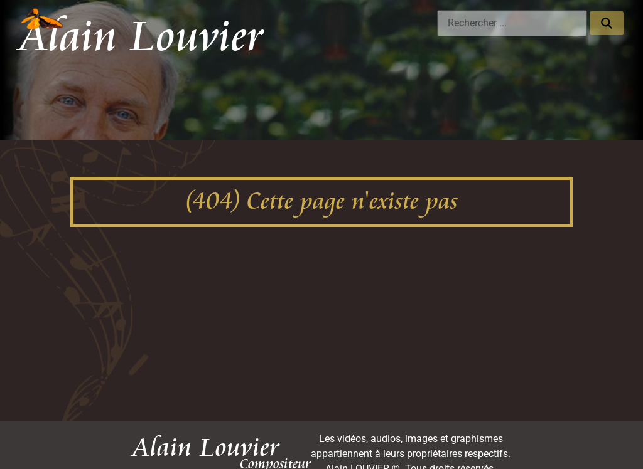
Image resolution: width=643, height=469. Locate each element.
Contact (602, 117)
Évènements (595, 86)
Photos (227, 86)
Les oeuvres (93, 86)
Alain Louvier (141, 37)
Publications (422, 86)
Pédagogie (285, 86)
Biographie (351, 86)
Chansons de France (511, 86)
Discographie (165, 86)
